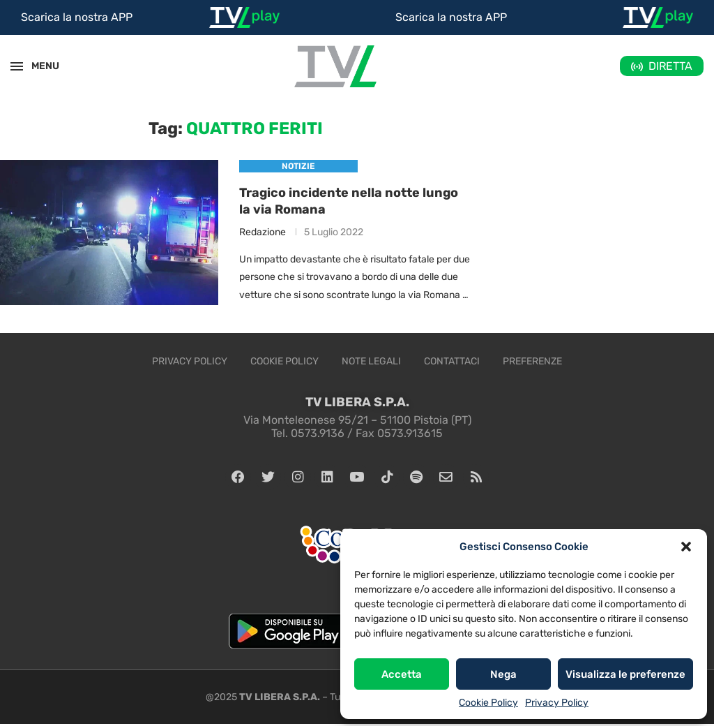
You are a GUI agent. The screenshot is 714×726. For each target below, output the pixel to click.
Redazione (262, 232)
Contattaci (452, 361)
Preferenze (532, 361)
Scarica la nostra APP (76, 17)
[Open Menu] (16, 66)
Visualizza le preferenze (625, 674)
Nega (503, 674)
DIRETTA (670, 66)
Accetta (401, 674)
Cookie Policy (488, 703)
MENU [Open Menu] (37, 66)
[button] (686, 547)
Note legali (371, 361)
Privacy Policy (556, 703)
